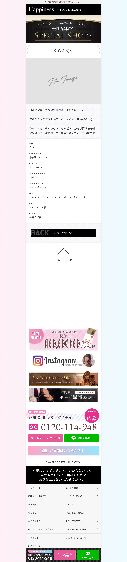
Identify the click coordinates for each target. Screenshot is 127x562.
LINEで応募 (88, 555)
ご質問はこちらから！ (63, 451)
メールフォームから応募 (64, 555)
